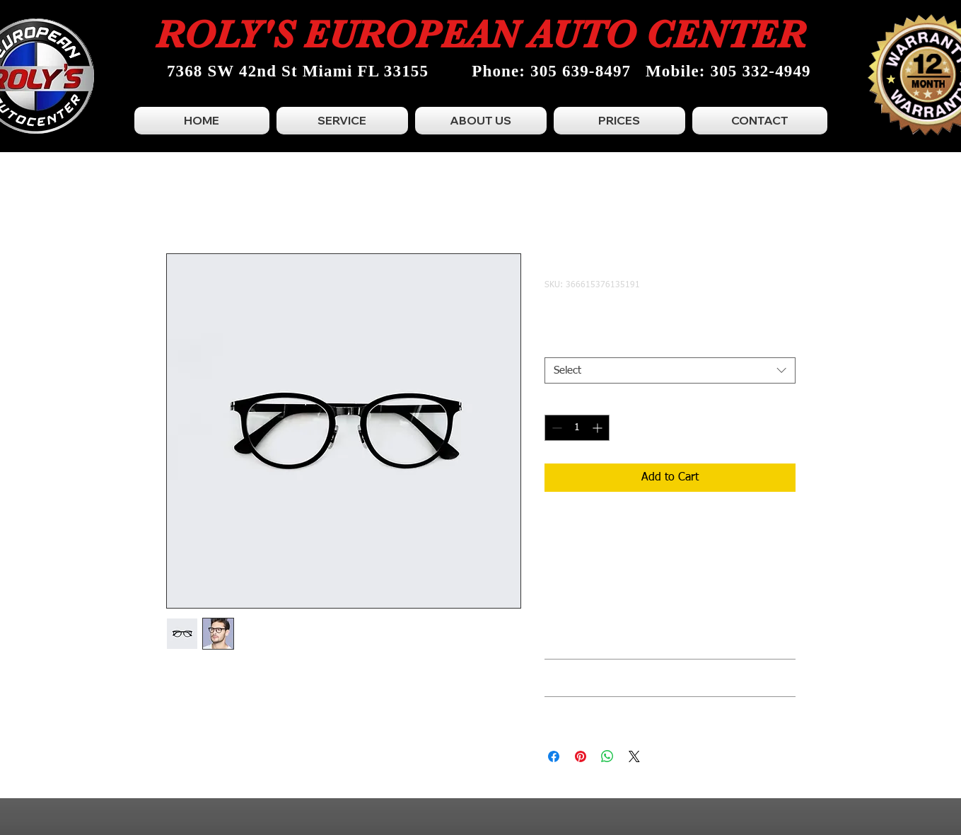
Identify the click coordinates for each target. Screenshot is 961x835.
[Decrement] (555, 427)
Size (557, 345)
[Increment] (598, 427)
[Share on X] (634, 756)
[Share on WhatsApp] (607, 756)
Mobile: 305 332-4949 (728, 71)
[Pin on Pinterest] (580, 756)
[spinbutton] (577, 427)
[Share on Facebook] (553, 756)
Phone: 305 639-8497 (551, 71)
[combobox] (670, 370)
